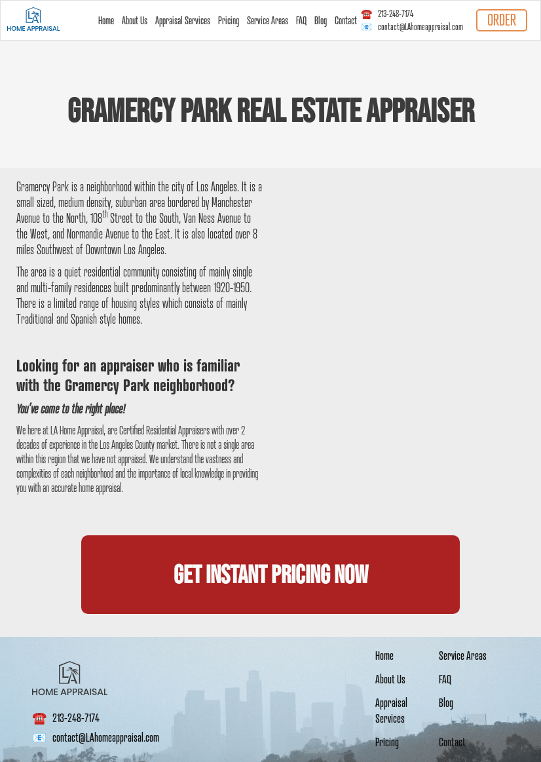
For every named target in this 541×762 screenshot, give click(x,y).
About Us (134, 20)
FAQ (301, 20)
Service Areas (267, 20)
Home (106, 20)
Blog (320, 20)
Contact (346, 20)
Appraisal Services (182, 20)
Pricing (228, 20)
